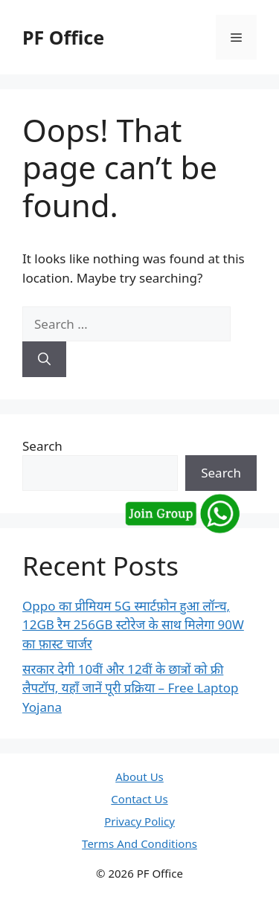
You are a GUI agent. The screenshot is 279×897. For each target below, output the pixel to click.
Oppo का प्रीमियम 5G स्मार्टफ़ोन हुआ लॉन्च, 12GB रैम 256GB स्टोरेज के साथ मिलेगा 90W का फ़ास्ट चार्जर (133, 624)
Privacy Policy (139, 821)
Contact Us (139, 798)
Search (42, 445)
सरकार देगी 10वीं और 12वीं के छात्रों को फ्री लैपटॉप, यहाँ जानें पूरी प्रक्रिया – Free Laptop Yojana (130, 688)
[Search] (44, 359)
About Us (139, 776)
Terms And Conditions (139, 843)
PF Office (63, 37)
